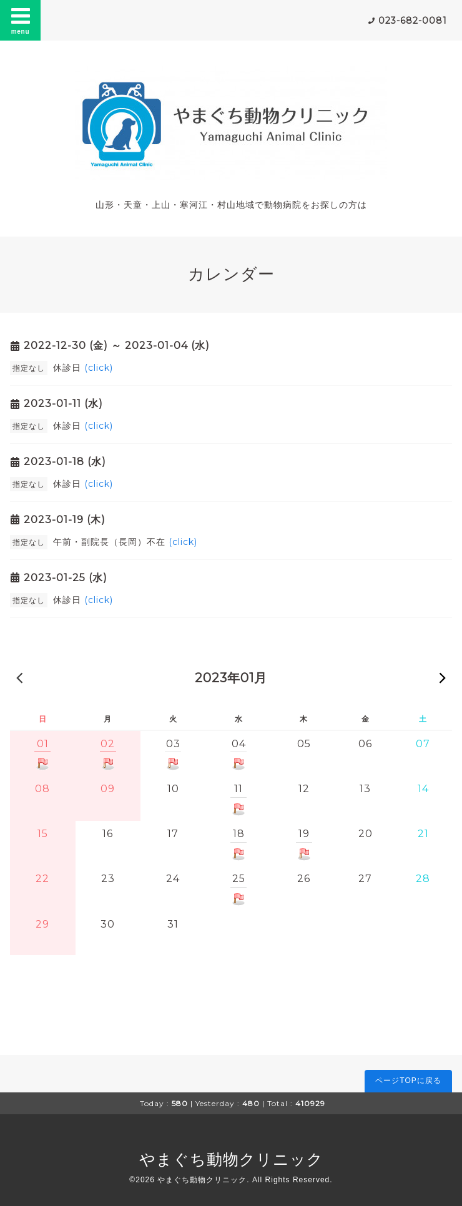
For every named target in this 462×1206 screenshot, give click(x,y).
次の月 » (442, 677)
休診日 (83, 367)
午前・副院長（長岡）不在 (125, 541)
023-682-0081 (412, 20)
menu (20, 20)
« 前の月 (19, 677)
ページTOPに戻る (408, 1080)
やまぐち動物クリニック (231, 1159)
